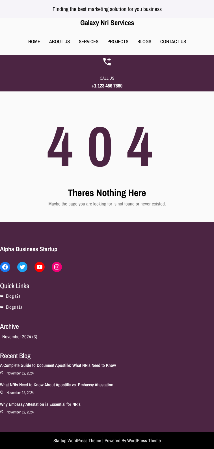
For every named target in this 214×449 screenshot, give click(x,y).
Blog (10, 296)
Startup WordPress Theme (77, 440)
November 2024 (16, 336)
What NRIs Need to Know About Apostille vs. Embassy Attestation (56, 385)
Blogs (11, 307)
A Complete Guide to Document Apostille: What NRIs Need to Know (58, 365)
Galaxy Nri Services (107, 22)
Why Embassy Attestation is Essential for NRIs (40, 404)
